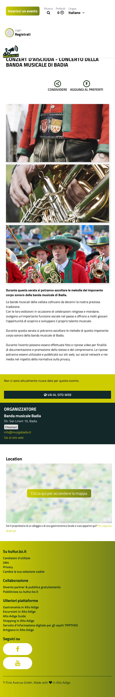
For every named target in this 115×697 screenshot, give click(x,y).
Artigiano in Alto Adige (18, 629)
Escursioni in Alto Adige (19, 611)
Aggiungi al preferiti (86, 86)
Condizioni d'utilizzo (16, 558)
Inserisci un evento (23, 11)
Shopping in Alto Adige (18, 620)
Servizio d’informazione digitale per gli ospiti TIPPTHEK (40, 625)
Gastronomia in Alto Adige (21, 607)
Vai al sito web (57, 394)
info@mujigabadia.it (17, 432)
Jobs (6, 562)
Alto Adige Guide (14, 616)
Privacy (8, 567)
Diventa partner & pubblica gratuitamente (32, 587)
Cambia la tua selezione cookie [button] (23, 571)
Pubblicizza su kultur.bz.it (20, 591)
